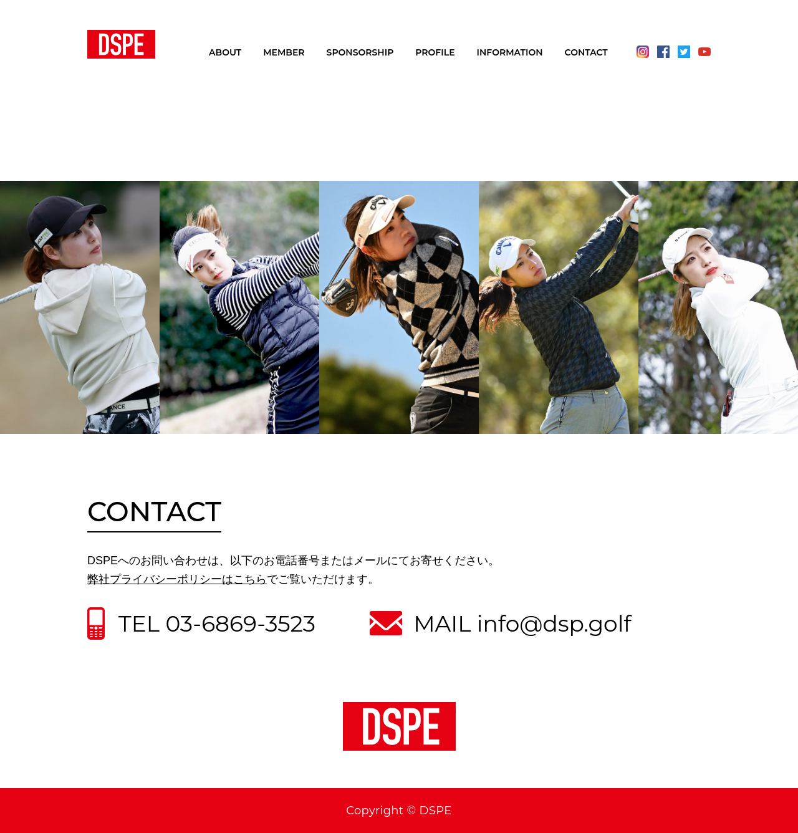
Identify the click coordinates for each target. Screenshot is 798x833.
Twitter (684, 52)
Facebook (663, 52)
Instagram (643, 52)
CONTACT (586, 53)
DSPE (121, 44)
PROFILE (434, 53)
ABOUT (225, 53)
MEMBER (283, 53)
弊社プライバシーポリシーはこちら (177, 579)
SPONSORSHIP (360, 53)
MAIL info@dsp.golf (522, 623)
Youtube (704, 52)
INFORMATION (510, 53)
